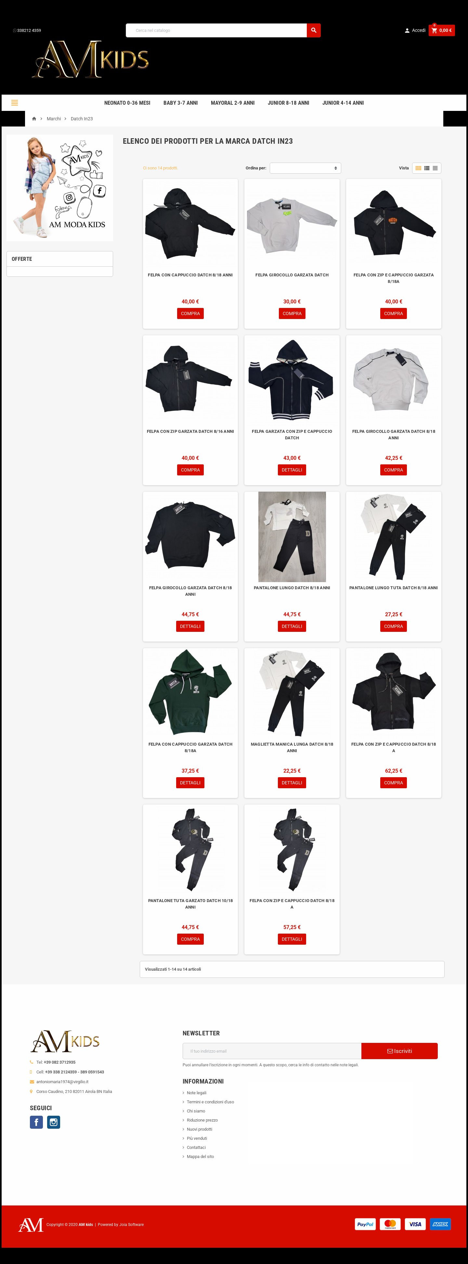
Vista (404, 168)
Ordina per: (256, 168)
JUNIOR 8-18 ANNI (288, 103)
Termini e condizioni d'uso (210, 1101)
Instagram (53, 1122)
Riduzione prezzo (202, 1120)
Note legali (196, 1092)
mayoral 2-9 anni (233, 103)
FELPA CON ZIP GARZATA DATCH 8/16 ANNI (190, 431)
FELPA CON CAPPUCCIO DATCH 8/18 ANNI (190, 275)
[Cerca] (223, 30)
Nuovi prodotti (199, 1129)
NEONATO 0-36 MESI (127, 103)
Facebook (36, 1122)
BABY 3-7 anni (180, 103)
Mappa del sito (200, 1156)
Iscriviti (399, 1051)
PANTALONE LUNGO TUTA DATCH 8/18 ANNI (393, 587)
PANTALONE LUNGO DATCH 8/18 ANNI (292, 587)
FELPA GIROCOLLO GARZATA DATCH (292, 275)
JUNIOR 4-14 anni (343, 103)
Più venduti (197, 1138)
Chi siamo (196, 1111)
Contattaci (196, 1147)
